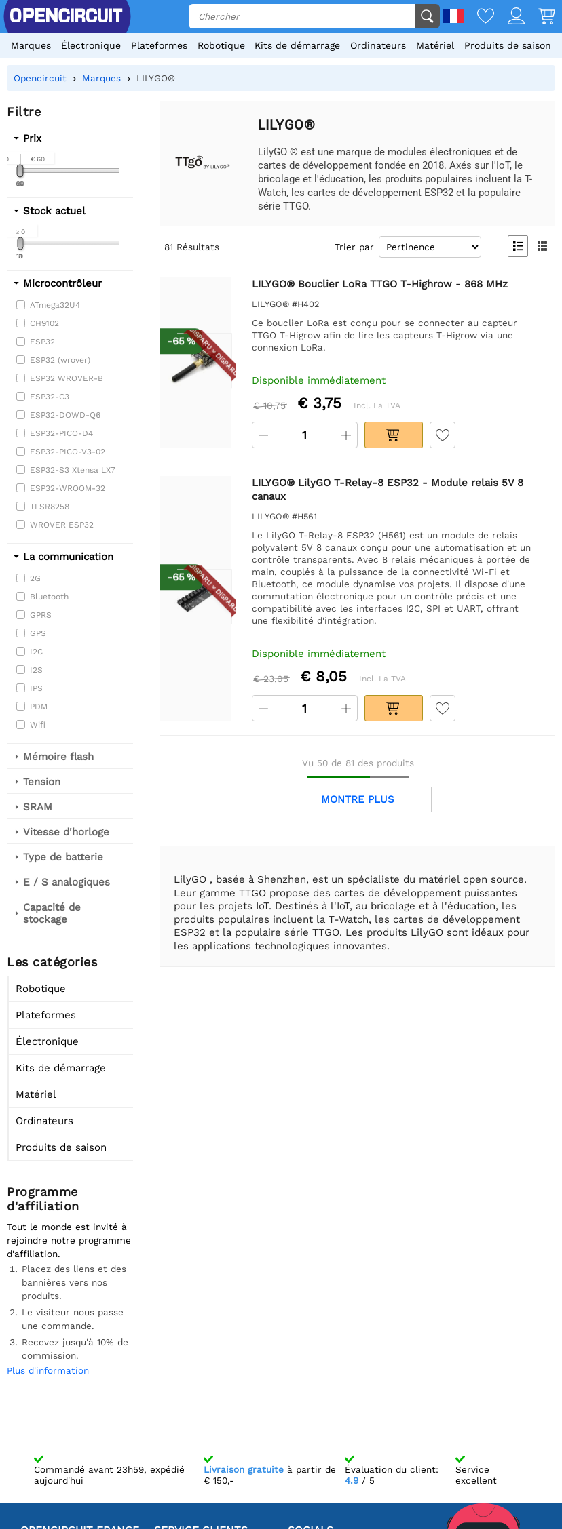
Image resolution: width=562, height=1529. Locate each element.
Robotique (221, 45)
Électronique (91, 45)
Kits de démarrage (297, 45)
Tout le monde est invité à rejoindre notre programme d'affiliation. (69, 1240)
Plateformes (159, 45)
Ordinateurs (378, 45)
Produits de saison (507, 45)
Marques (31, 45)
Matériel (435, 45)
